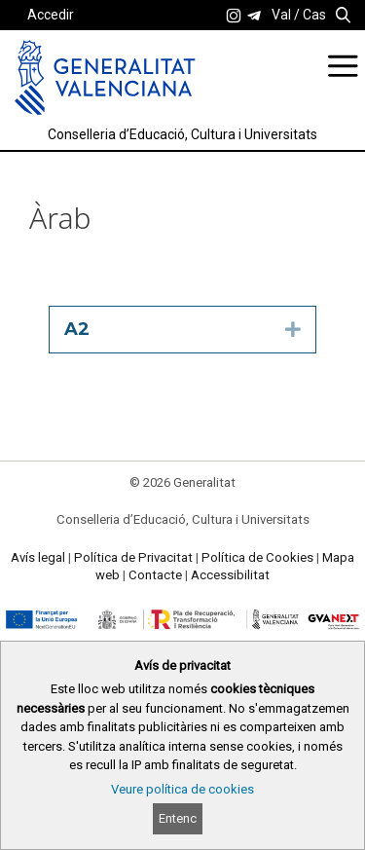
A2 (77, 329)
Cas (314, 14)
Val (281, 14)
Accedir (50, 14)
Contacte (155, 575)
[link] (233, 15)
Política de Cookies (257, 557)
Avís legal (38, 557)
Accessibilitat (230, 575)
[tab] (182, 329)
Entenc (178, 818)
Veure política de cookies (182, 789)
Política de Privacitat (133, 557)
